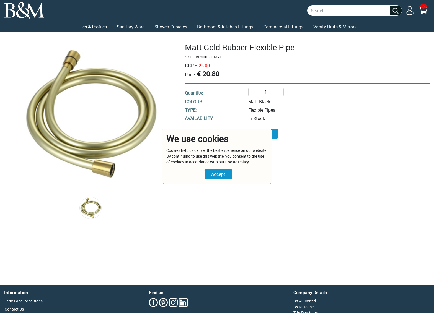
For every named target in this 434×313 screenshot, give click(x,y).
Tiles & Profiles (92, 27)
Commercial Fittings (283, 27)
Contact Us (14, 309)
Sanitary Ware (130, 27)
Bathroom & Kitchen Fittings (225, 27)
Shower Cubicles (170, 27)
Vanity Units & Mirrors (334, 27)
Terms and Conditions (24, 301)
